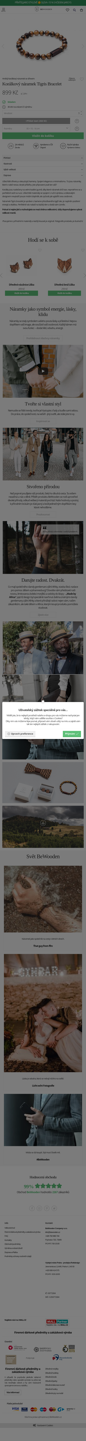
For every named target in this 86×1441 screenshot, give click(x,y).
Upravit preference (20, 733)
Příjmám (72, 733)
